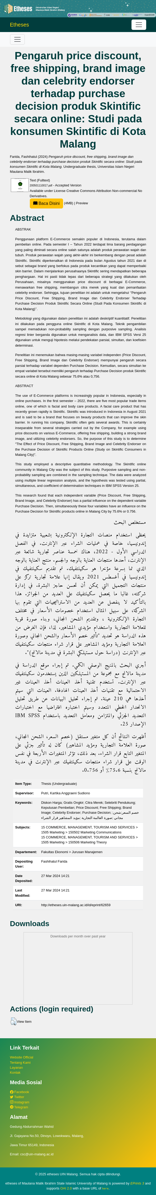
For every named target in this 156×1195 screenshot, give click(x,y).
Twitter (17, 1097)
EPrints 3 (137, 1183)
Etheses (19, 25)
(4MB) (52, 203)
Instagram (19, 1102)
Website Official (21, 1057)
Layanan (16, 1067)
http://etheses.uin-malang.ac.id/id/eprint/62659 (76, 905)
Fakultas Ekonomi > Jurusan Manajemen (71, 852)
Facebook (19, 1092)
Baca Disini (46, 203)
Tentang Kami (20, 1062)
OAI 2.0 (66, 1188)
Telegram (19, 1107)
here (105, 1188)
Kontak (15, 1072)
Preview (82, 203)
